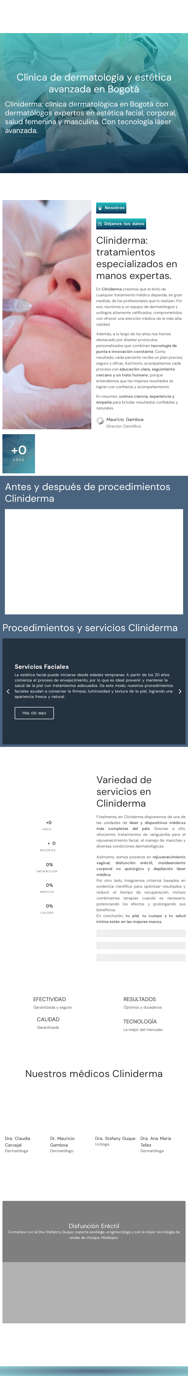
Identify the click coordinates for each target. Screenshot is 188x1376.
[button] (8, 691)
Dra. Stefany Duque (115, 1138)
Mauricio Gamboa (124, 419)
